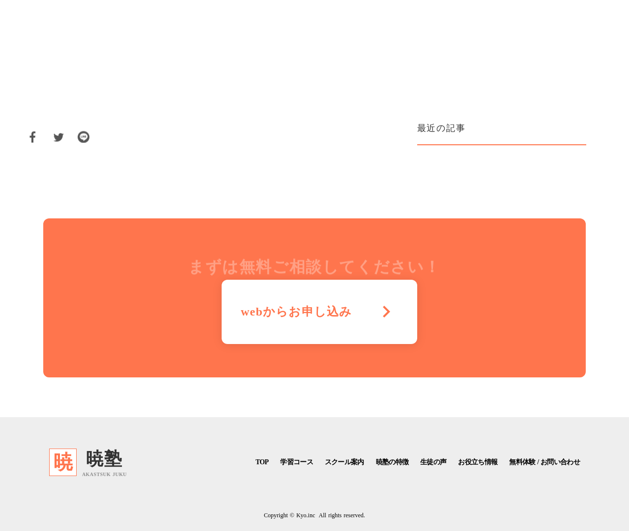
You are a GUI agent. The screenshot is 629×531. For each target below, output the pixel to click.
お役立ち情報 (477, 462)
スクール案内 (344, 462)
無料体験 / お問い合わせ (544, 462)
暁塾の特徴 (392, 462)
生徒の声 (433, 462)
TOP (262, 462)
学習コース (296, 462)
